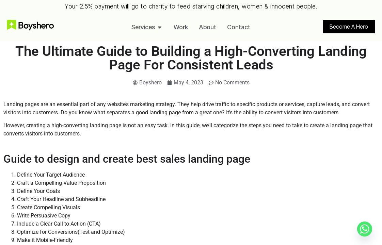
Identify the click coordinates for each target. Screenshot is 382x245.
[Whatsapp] (364, 229)
